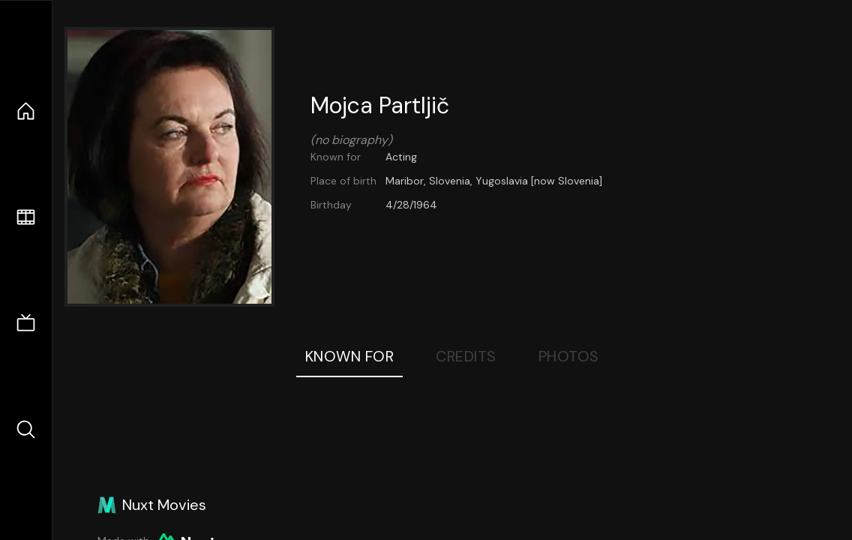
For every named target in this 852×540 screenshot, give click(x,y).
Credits (466, 356)
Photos (568, 356)
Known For (349, 356)
